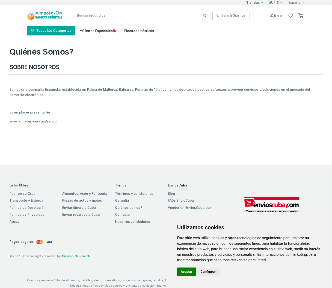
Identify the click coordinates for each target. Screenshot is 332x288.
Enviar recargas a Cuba (81, 214)
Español (294, 2)
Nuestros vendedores (132, 222)
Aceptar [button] (186, 271)
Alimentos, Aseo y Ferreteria (84, 193)
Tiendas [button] (253, 2)
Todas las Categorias (51, 30)
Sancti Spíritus (231, 15)
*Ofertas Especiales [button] (98, 31)
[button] (300, 15)
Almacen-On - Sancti (75, 256)
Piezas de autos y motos (82, 200)
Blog (171, 193)
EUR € (274, 2)
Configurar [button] (208, 271)
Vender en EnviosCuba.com (190, 207)
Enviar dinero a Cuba (79, 207)
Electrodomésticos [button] (139, 31)
